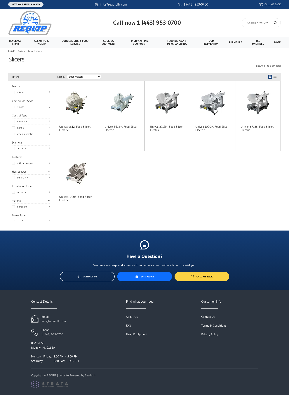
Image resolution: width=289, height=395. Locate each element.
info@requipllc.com (53, 321)
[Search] (261, 22)
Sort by (61, 76)
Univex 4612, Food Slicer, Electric (75, 128)
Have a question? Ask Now (26, 4)
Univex (30, 51)
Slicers (39, 51)
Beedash (90, 375)
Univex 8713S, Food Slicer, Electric (257, 128)
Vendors (21, 51)
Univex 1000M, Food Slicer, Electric (212, 128)
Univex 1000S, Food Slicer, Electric (76, 198)
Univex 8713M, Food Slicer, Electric (167, 128)
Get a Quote (144, 276)
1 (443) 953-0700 (159, 22)
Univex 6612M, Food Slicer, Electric (121, 128)
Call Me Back (202, 276)
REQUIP (11, 51)
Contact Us (87, 276)
